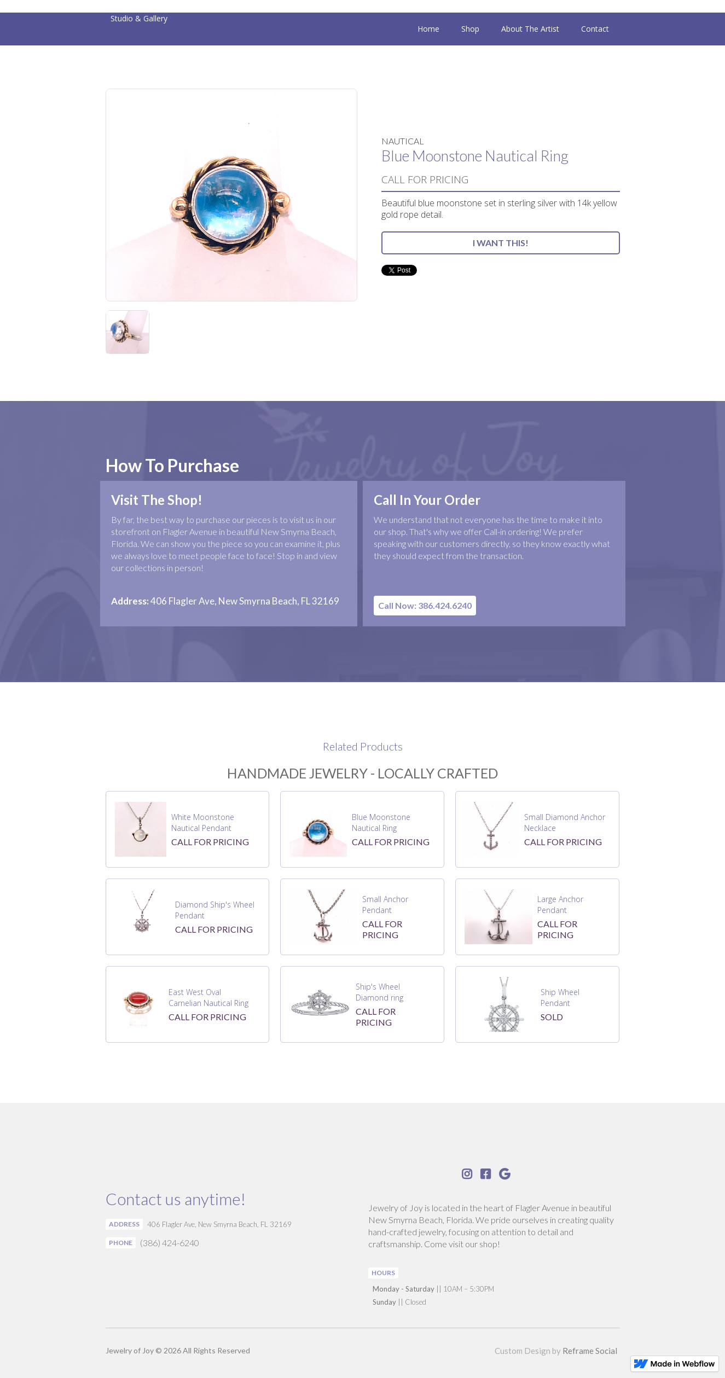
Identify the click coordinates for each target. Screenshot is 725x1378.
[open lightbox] (231, 195)
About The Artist (530, 29)
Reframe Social (589, 1351)
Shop (470, 29)
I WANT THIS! (501, 242)
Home (428, 29)
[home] (136, 18)
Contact (595, 29)
